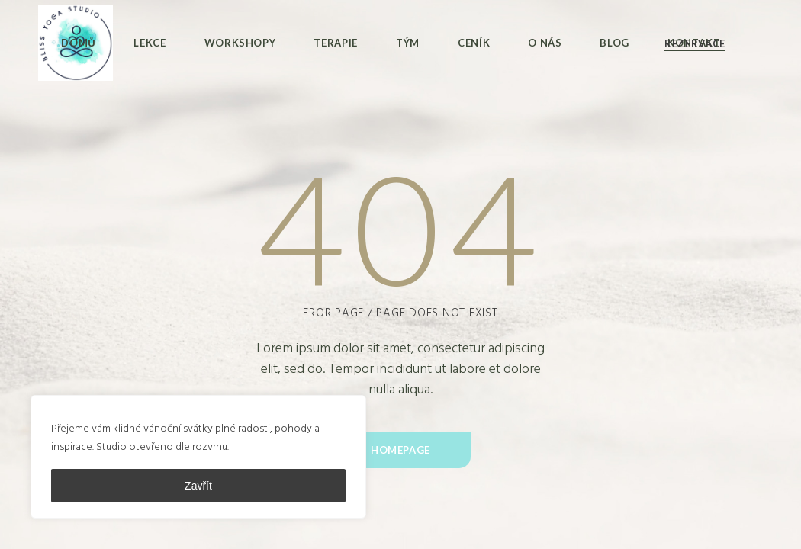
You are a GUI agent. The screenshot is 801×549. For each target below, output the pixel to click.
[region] (198, 456)
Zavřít (198, 486)
